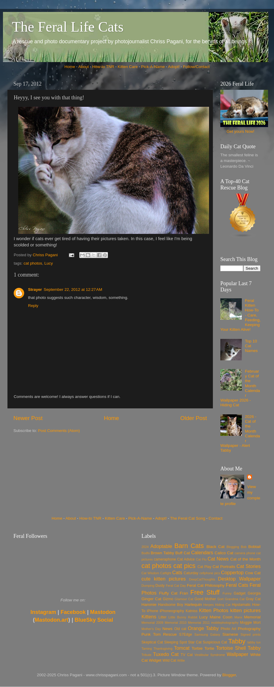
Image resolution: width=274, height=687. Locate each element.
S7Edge (185, 634)
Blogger (229, 675)
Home (69, 66)
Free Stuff (204, 592)
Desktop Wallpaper (239, 578)
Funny (227, 593)
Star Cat (195, 642)
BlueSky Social (94, 620)
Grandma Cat (234, 599)
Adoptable (161, 546)
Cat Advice (186, 559)
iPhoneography (172, 611)
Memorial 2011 (199, 622)
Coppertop (232, 572)
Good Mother (205, 599)
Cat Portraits (224, 566)
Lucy (48, 263)
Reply (33, 305)
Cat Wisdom (150, 573)
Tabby (236, 641)
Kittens (149, 616)
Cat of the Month (245, 559)
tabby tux (254, 642)
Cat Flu (201, 559)
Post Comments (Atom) (59, 430)
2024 (145, 547)
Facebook (73, 612)
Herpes (208, 604)
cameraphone (165, 559)
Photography (249, 628)
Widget (155, 660)
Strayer (35, 289)
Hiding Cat (222, 604)
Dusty (160, 585)
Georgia (254, 593)
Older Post (193, 418)
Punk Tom (151, 634)
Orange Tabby (203, 628)
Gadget (240, 593)
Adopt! (173, 66)
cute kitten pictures (164, 578)
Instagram (43, 612)
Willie (181, 660)
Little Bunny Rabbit (182, 617)
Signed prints (251, 634)
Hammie (149, 604)
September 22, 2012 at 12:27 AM (73, 289)
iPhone (152, 611)
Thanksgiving (163, 648)
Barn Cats (189, 545)
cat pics (185, 565)
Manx (238, 617)
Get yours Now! (240, 131)
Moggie (246, 622)
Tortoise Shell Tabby (238, 648)
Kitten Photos (213, 610)
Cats (177, 572)
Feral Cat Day (176, 585)
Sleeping (171, 642)
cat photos (33, 263)
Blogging (233, 547)
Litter (163, 617)
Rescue (170, 634)
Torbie (197, 648)
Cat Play (204, 567)
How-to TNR (103, 66)
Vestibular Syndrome (209, 655)
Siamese (230, 634)
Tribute (146, 655)
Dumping (148, 585)
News (167, 628)
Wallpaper (237, 654)
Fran (184, 593)
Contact (216, 518)
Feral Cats (237, 585)
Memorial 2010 (175, 622)
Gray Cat (253, 599)
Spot (183, 642)
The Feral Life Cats (68, 27)
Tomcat (182, 648)
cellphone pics (209, 573)
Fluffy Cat (168, 593)
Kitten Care (127, 66)
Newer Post (28, 418)
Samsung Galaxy (207, 634)
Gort (220, 599)
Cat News (218, 558)
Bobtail (254, 546)
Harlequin (193, 604)
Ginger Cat (151, 599)
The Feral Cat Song (187, 518)
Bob (244, 547)
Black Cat (215, 546)
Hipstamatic (241, 605)
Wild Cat (169, 660)
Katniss (192, 611)
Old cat (180, 629)
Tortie (209, 648)
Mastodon (102, 612)
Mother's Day (151, 629)
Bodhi (146, 553)
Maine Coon (221, 617)
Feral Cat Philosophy (206, 585)
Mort (257, 622)
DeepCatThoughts (202, 579)
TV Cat (187, 655)
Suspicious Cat (215, 642)
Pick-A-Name (153, 66)
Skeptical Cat (152, 642)
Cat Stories (248, 566)
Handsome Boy (170, 605)
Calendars (202, 552)
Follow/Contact (196, 66)
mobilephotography (225, 622)
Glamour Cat (184, 599)
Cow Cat (253, 573)
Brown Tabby (162, 553)
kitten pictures (245, 610)
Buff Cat (182, 553)
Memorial (252, 617)
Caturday (191, 573)
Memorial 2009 (152, 622)
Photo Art (228, 629)
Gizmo (168, 599)
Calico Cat (224, 553)
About (83, 66)
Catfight (165, 573)
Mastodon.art (51, 620)
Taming (147, 648)
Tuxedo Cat (166, 654)
